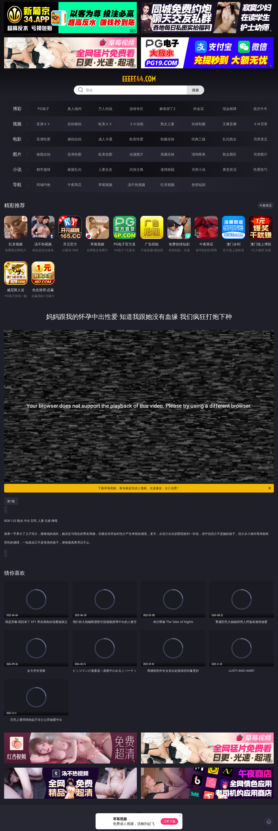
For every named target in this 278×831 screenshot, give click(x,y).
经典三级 (198, 139)
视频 (17, 124)
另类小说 (198, 169)
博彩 (17, 109)
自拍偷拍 (74, 124)
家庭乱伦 (74, 169)
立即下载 (169, 821)
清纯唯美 (198, 154)
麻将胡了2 (167, 108)
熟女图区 (230, 154)
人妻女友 (105, 169)
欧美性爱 (136, 139)
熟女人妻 (167, 124)
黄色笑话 (230, 169)
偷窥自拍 (43, 154)
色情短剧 (198, 184)
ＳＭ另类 (260, 124)
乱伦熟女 (230, 139)
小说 (17, 169)
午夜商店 (74, 184)
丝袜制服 (198, 124)
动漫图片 (136, 154)
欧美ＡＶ (105, 124)
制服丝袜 (167, 139)
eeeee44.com (139, 79)
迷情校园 (167, 169)
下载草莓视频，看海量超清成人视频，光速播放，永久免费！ (185, 488)
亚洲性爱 (43, 139)
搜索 (195, 90)
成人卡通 (105, 139)
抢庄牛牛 (260, 108)
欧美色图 (105, 154)
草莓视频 (105, 184)
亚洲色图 (74, 154)
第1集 (11, 501)
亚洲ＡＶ (43, 124)
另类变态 (260, 139)
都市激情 (43, 169)
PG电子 (43, 108)
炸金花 (198, 108)
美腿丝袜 (167, 154)
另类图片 (260, 154)
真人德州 (74, 108)
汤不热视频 (136, 184)
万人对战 (105, 108)
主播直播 (230, 124)
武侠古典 (136, 169)
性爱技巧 (260, 169)
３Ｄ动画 (136, 124)
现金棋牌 (230, 108)
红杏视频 (167, 184)
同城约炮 (43, 184)
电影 (17, 139)
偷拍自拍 (74, 139)
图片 (17, 154)
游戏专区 (136, 108)
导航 (17, 184)
